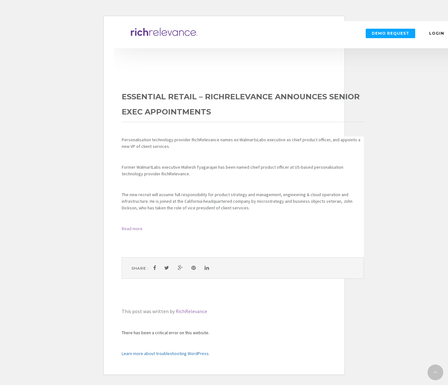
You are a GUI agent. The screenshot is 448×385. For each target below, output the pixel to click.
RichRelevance (191, 311)
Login (436, 33)
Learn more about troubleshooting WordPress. (166, 353)
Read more (132, 228)
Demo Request (390, 33)
